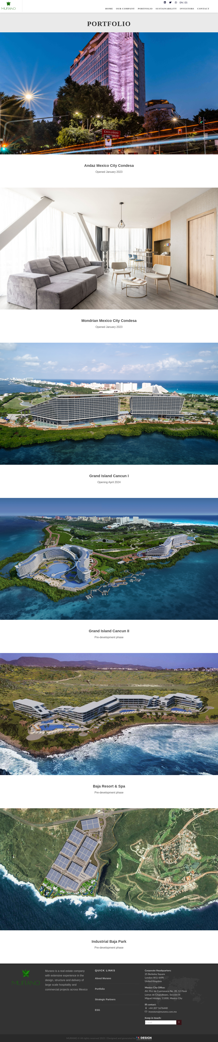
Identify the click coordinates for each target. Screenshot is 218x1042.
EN (181, 2)
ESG (97, 1010)
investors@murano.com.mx (163, 1011)
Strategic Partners (105, 999)
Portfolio (100, 989)
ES (186, 2)
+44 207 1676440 (158, 1008)
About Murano (103, 978)
